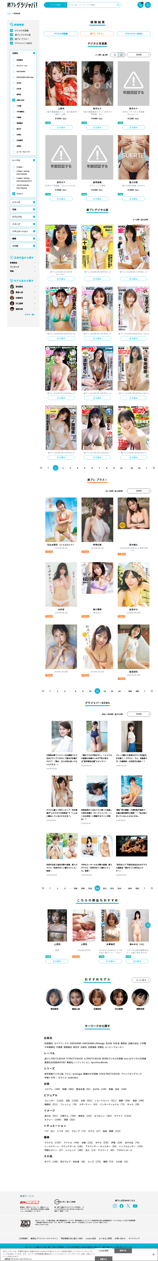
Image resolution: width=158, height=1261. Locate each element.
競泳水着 (84, 1089)
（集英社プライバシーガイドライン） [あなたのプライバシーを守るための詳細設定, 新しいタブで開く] (18, 1259)
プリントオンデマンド (131, 1073)
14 (119, 691)
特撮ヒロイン (54, 1150)
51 (132, 468)
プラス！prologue (73, 1073)
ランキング (14, 267)
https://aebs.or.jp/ (42, 1224)
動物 (109, 1161)
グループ (79, 1131)
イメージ (16, 224)
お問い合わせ (120, 1238)
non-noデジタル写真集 (135, 1058)
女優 (88, 1142)
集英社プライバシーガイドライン (44, 1238)
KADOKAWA (21, 71)
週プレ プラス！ (22, 39)
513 (112, 888)
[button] (148, 925)
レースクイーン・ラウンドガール (64, 1146)
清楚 (70, 1119)
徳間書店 (20, 123)
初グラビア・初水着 (73, 1161)
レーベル (16, 160)
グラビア (20, 194)
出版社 (15, 53)
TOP (9, 13)
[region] (79, 1254)
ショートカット (106, 1100)
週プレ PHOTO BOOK (54, 1058)
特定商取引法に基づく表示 (72, 1238)
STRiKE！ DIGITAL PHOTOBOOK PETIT (24, 179)
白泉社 (19, 134)
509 (82, 888)
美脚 (125, 1100)
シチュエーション (20, 231)
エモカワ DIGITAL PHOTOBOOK (23, 186)
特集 (12, 271)
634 (130, 888)
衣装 (14, 209)
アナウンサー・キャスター (101, 1146)
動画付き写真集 (90, 1073)
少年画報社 (20, 111)
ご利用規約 (23, 1238)
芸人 (91, 1150)
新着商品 (13, 262)
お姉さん (68, 1115)
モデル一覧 (29, 314)
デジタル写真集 (22, 30)
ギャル (134, 1104)
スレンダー (54, 1100)
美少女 (51, 1115)
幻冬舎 (19, 88)
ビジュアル (17, 216)
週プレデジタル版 (23, 34)
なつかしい (103, 1115)
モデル (102, 1142)
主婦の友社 (20, 100)
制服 (68, 1089)
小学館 (19, 106)
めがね (100, 1089)
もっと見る (141, 980)
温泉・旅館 (112, 1131)
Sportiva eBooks (99, 1062)
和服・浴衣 (118, 1089)
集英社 (19, 94)
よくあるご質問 (105, 1238)
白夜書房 (20, 140)
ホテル (95, 1131)
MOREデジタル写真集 (112, 1058)
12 (105, 691)
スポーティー (89, 1104)
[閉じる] (153, 1254)
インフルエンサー (131, 1146)
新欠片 (19, 129)
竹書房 (19, 117)
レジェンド (74, 1150)
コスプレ (52, 1089)
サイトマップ (134, 1238)
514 (119, 888)
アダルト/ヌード (124, 1150)
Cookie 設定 (91, 1238)
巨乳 (73, 1100)
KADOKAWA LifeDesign (25, 77)
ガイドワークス (22, 66)
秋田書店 (20, 60)
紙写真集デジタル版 (53, 1073)
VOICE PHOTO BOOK (109, 1073)
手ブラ (51, 1161)
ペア (50, 1131)
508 (75, 888)
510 (90, 888)
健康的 (51, 1104)
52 (139, 468)
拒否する (123, 1250)
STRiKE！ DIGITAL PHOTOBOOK (23, 172)
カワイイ (123, 1115)
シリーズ (16, 202)
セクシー (53, 1119)
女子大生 (132, 1142)
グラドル (53, 1142)
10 (121, 468)
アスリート (107, 1150)
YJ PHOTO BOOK (74, 1058)
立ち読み (61, 127)
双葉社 (19, 146)
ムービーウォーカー (23, 152)
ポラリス (62, 1077)
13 (112, 691)
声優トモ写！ (50, 1077)
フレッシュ (69, 1104)
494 (130, 691)
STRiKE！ (20, 167)
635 (137, 888)
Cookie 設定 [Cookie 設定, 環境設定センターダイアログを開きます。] (103, 1250)
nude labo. (73, 1077)
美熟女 (85, 1115)
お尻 (87, 1100)
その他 (15, 245)
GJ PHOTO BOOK (92, 1058)
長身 (139, 1100)
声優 (117, 1142)
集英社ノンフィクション (78, 1062)
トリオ (63, 1131)
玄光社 (19, 83)
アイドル (72, 1142)
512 (104, 888)
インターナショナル (113, 1104)
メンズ (95, 1161)
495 (137, 691)
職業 (14, 238)
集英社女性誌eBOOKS (55, 1062)
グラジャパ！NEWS (23, 43)
